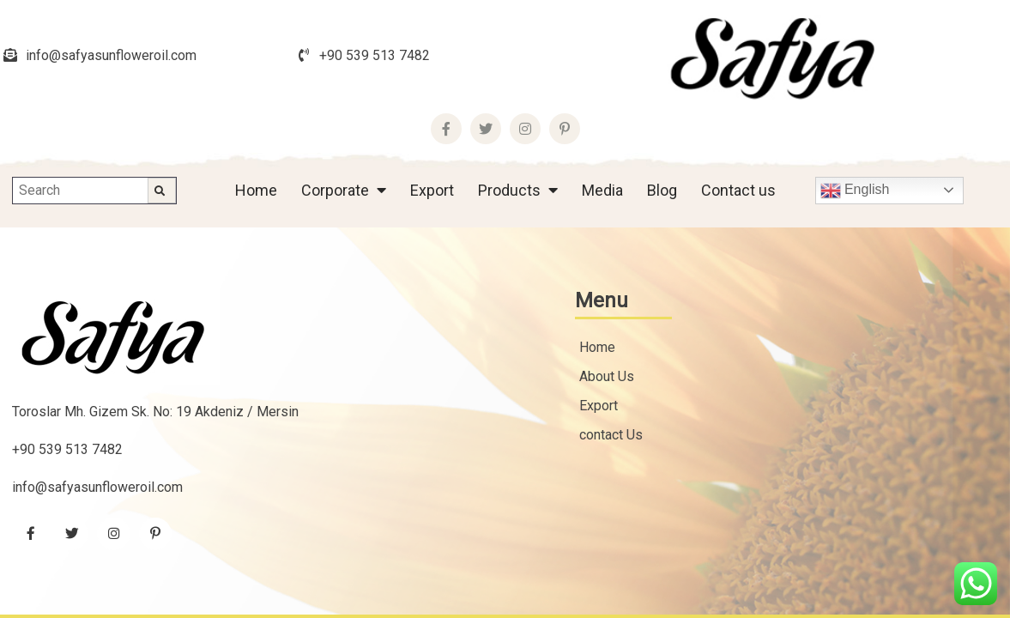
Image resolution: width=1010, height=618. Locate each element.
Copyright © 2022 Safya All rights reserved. (463, 513)
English (855, 112)
